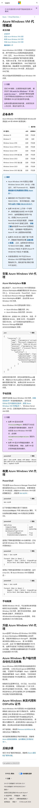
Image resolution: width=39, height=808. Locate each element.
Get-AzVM (23, 493)
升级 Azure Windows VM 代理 (13, 42)
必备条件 (7, 34)
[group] (19, 354)
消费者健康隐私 (22, 799)
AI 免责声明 (8, 796)
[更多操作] (35, 17)
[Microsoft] (19, 2)
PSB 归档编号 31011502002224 (14, 786)
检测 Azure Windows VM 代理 (13, 39)
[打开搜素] (37, 3)
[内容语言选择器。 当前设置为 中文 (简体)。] (10, 773)
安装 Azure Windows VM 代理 (13, 36)
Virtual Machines (13, 17)
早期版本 (17, 796)
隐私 (5, 789)
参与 (5, 799)
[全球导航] (2, 3)
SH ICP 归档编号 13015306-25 (14, 783)
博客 (24, 796)
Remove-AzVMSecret (25, 729)
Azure (4, 17)
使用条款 (7, 802)
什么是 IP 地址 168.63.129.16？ (21, 204)
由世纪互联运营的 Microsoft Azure (15, 793)
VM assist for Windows (18, 91)
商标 (13, 802)
